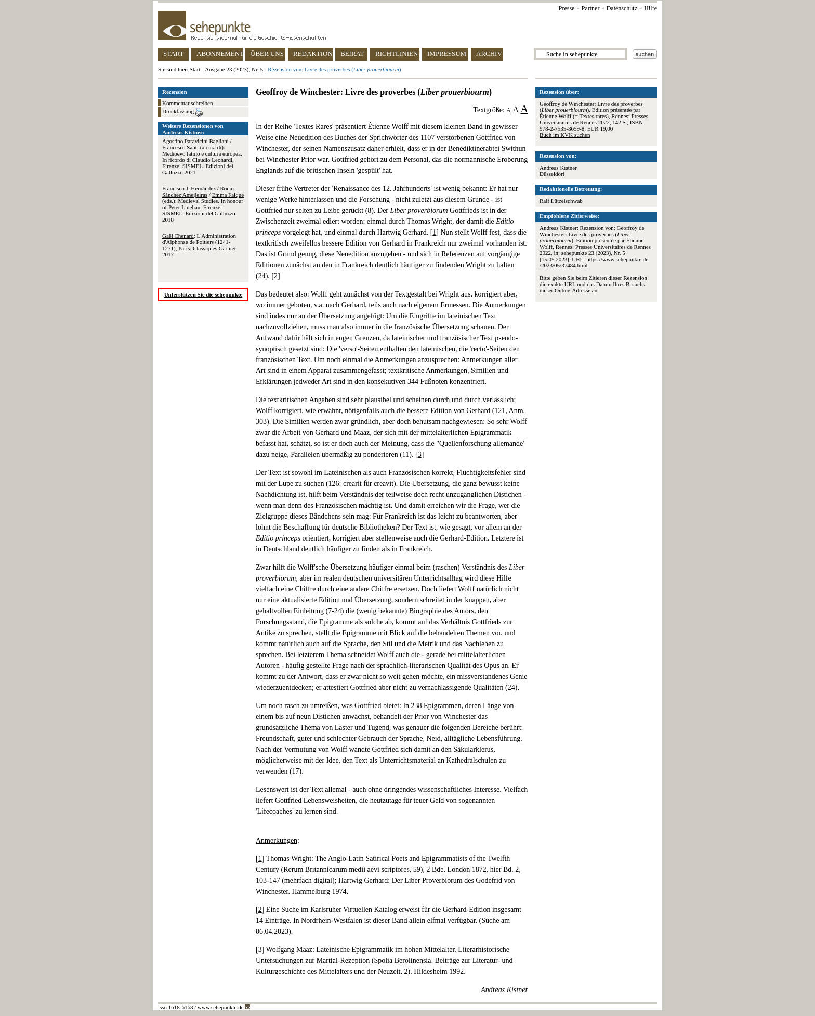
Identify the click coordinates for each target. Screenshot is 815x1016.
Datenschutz (622, 8)
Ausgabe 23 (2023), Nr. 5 (234, 69)
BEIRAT (352, 53)
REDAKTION (313, 53)
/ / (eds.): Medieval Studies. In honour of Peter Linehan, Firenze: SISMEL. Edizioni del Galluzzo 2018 (203, 204)
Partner (591, 8)
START (173, 53)
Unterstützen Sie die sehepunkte (203, 294)
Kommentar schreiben (187, 103)
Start (195, 69)
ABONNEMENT (219, 53)
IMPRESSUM (446, 53)
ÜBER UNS (267, 53)
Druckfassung (182, 112)
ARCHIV (489, 53)
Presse (567, 8)
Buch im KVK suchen (565, 135)
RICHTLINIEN (396, 53)
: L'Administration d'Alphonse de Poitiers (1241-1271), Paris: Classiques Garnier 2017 (199, 245)
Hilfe (650, 8)
